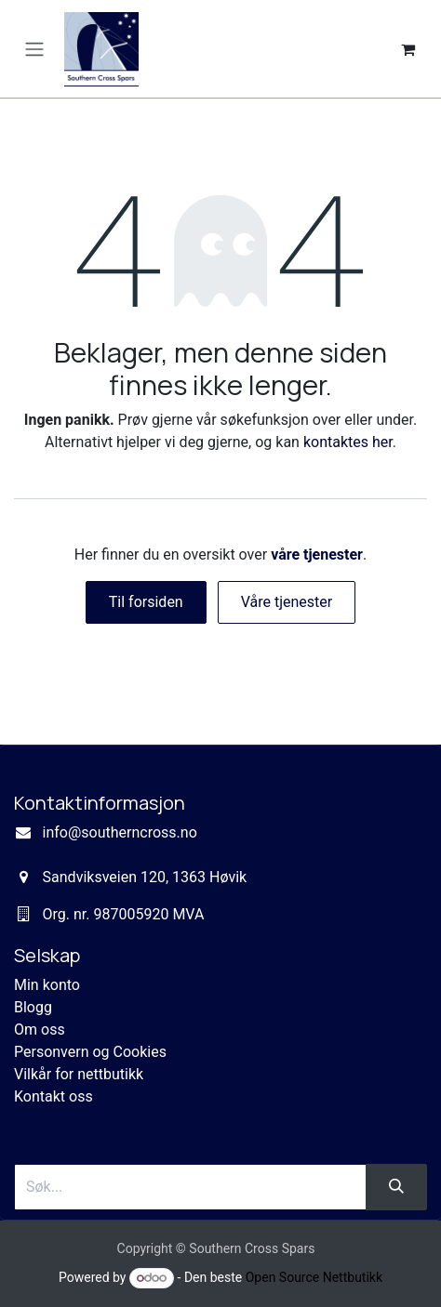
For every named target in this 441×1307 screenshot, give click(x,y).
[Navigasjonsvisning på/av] (34, 49)
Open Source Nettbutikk (314, 1277)
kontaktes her (348, 442)
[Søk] (396, 1187)
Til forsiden (146, 602)
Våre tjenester (287, 602)
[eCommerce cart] (407, 49)
